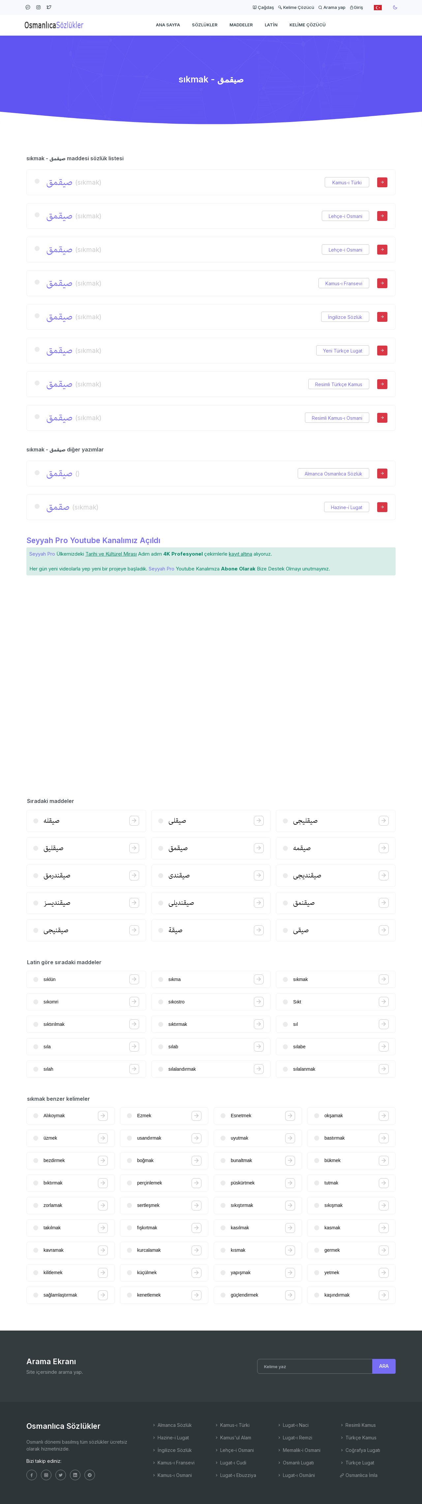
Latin (271, 25)
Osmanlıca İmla (358, 1475)
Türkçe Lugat (357, 1462)
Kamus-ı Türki (347, 182)
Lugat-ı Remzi (294, 1437)
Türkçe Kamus (358, 1437)
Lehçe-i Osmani (345, 216)
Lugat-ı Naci (293, 1425)
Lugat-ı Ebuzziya (235, 1475)
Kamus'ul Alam (232, 1437)
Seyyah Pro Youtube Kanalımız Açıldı (93, 540)
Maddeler (241, 25)
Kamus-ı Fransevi (343, 283)
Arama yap (332, 7)
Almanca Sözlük (172, 1425)
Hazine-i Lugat (346, 507)
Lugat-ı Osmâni (296, 1475)
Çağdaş (263, 7)
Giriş (356, 7)
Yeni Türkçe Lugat (342, 350)
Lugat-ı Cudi (230, 1462)
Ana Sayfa (168, 25)
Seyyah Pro (42, 554)
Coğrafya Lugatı (360, 1450)
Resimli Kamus (358, 1425)
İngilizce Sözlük (345, 317)
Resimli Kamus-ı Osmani (337, 418)
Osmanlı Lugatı (295, 1462)
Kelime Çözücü (296, 7)
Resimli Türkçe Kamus (338, 384)
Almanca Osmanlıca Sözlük (333, 473)
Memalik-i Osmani (298, 1450)
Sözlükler (205, 25)
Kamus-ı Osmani (172, 1475)
